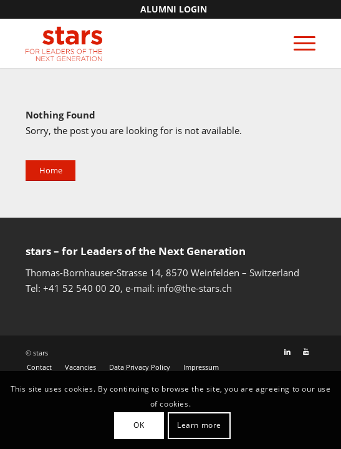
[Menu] (298, 43)
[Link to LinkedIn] (287, 351)
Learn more (199, 425)
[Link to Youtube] (306, 351)
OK (138, 425)
